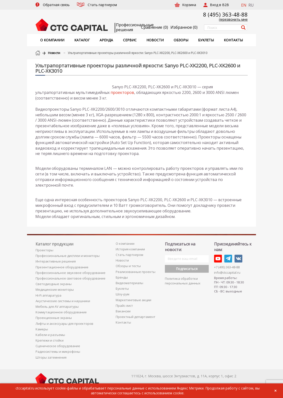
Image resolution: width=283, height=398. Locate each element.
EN (243, 5)
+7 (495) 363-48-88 (227, 267)
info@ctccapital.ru (227, 272)
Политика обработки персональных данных (182, 280)
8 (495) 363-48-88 (225, 14)
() (184, 27)
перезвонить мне (233, 19)
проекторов (122, 92)
